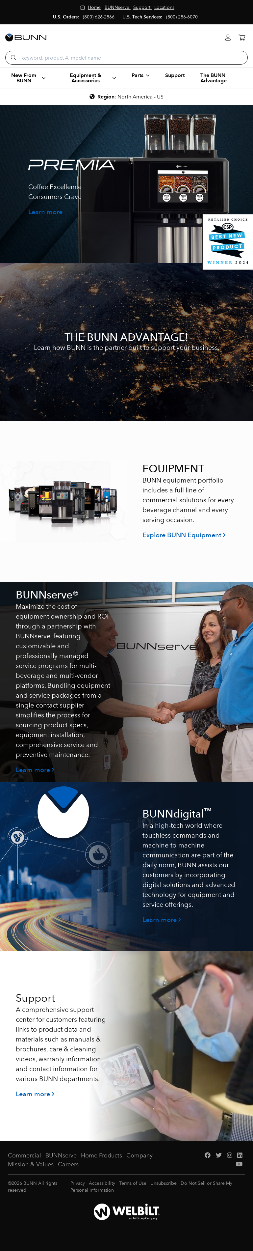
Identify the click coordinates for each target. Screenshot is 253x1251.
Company (139, 1155)
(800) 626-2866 (98, 17)
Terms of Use (132, 1183)
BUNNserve (61, 1155)
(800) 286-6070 (182, 17)
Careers (68, 1164)
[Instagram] (229, 1155)
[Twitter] (219, 1155)
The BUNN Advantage (213, 78)
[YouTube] (239, 1164)
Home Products (101, 1155)
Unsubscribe (163, 1183)
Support (175, 75)
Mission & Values (31, 1164)
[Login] (228, 37)
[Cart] (242, 37)
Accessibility (102, 1183)
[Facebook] (208, 1155)
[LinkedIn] (239, 1155)
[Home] (90, 7)
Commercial (24, 1155)
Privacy (77, 1183)
